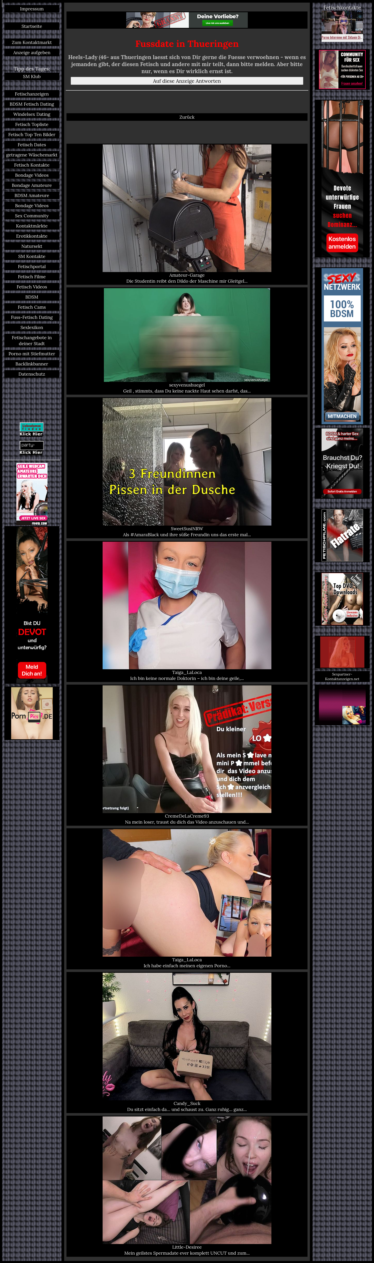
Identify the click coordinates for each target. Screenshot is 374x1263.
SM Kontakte (31, 256)
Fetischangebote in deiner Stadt (32, 340)
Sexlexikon (32, 327)
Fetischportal (32, 266)
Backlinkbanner (32, 364)
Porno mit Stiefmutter (32, 354)
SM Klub (32, 76)
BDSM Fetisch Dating (32, 104)
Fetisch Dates (32, 145)
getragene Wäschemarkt (32, 155)
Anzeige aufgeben (31, 52)
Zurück (187, 117)
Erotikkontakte (32, 236)
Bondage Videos (32, 175)
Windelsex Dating (31, 114)
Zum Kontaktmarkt (32, 42)
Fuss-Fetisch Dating (32, 317)
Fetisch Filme (32, 277)
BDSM (31, 297)
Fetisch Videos (32, 287)
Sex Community (32, 216)
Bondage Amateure (32, 185)
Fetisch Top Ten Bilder (32, 134)
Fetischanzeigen (32, 94)
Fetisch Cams (32, 307)
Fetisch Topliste (32, 124)
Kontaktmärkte (32, 226)
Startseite (32, 26)
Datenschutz (31, 374)
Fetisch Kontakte (32, 165)
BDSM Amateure (32, 195)
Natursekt (31, 246)
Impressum (32, 9)
